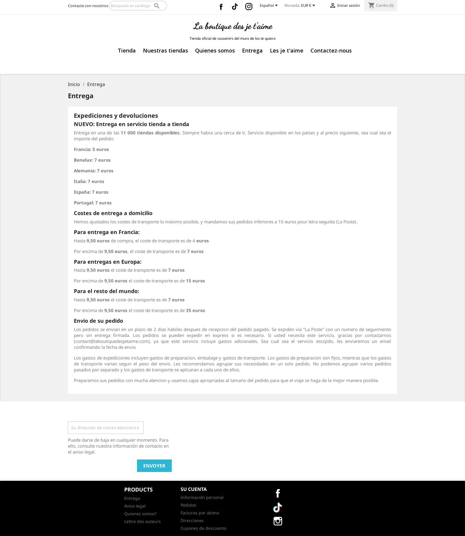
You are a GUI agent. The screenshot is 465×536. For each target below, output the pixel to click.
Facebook (221, 6)
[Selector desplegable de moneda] (309, 5)
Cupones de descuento (203, 528)
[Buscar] (138, 5)
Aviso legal (135, 506)
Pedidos (188, 505)
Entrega (252, 50)
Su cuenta (194, 489)
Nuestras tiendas (165, 50)
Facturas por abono (200, 513)
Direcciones (192, 520)
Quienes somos (215, 50)
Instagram (249, 6)
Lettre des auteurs (142, 521)
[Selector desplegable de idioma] (270, 5)
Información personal (202, 497)
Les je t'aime (286, 50)
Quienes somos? (140, 513)
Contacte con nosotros (88, 5)
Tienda (127, 50)
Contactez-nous (331, 50)
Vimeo (235, 6)
